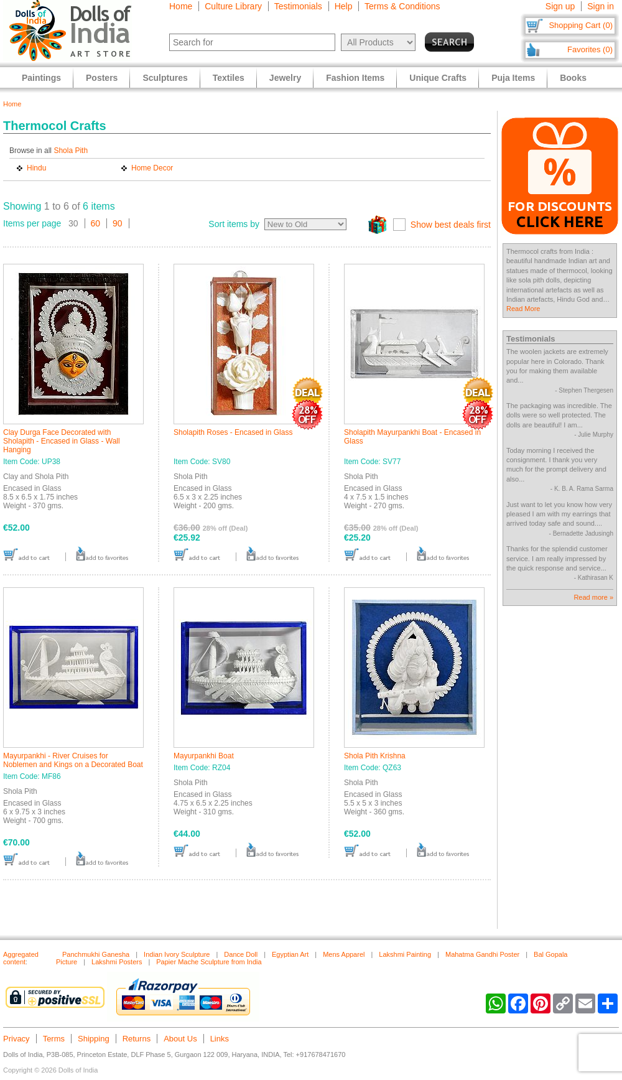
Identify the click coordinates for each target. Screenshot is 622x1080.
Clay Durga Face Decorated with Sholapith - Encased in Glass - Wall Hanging (61, 441)
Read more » (593, 597)
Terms (54, 1038)
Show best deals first (451, 225)
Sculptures (164, 78)
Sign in (600, 6)
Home (180, 6)
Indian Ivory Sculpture (177, 954)
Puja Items (513, 78)
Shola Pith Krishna (375, 756)
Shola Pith (70, 150)
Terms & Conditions (402, 6)
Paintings (41, 78)
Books (573, 78)
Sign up (560, 6)
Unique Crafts (437, 78)
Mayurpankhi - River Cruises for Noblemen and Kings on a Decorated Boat (73, 760)
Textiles (228, 78)
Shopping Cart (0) (581, 25)
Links (219, 1038)
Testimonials (298, 6)
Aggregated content (21, 958)
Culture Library (233, 6)
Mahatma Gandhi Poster (482, 954)
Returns (137, 1038)
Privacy (16, 1038)
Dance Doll (241, 954)
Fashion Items (355, 78)
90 (118, 223)
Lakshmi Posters (116, 962)
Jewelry (285, 78)
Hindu (36, 168)
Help (344, 6)
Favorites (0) (590, 49)
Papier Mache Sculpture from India (208, 962)
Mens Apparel (343, 954)
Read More (523, 308)
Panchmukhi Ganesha (95, 954)
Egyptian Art (290, 954)
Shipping (93, 1038)
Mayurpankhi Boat (204, 756)
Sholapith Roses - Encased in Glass (233, 432)
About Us (180, 1038)
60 (96, 223)
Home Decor (152, 168)
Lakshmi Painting (405, 954)
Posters (102, 78)
